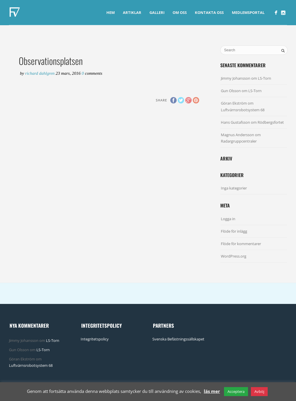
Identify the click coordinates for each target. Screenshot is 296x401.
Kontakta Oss (209, 12)
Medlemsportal (248, 12)
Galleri (156, 12)
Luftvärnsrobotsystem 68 (242, 109)
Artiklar (132, 12)
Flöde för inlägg (234, 231)
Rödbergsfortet (271, 122)
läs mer (212, 391)
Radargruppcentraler (239, 141)
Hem (110, 12)
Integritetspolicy (95, 339)
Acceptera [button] (236, 391)
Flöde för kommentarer (241, 243)
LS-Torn (264, 78)
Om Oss (180, 12)
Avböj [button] (259, 391)
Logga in (228, 218)
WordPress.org (233, 256)
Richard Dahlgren (40, 73)
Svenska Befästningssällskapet (178, 339)
